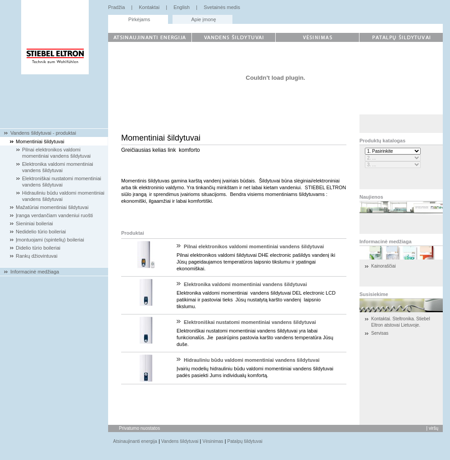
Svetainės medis (222, 7)
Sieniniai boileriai (34, 223)
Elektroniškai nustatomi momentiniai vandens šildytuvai (250, 322)
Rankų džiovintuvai (36, 256)
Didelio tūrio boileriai (38, 247)
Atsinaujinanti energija (135, 441)
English (181, 7)
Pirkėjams (139, 19)
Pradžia (116, 7)
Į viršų (432, 428)
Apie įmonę (203, 19)
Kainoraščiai (383, 266)
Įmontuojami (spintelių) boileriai (50, 239)
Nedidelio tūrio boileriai (41, 231)
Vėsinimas (212, 441)
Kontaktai (149, 7)
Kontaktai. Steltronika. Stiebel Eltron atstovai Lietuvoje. (400, 322)
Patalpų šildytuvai (245, 441)
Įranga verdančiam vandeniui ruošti (54, 215)
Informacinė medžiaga (34, 271)
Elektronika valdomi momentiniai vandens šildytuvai (245, 284)
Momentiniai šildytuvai (40, 141)
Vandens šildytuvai (180, 441)
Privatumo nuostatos (139, 428)
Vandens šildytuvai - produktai (43, 133)
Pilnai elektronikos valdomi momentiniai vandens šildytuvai (254, 246)
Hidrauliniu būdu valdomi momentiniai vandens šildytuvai (251, 360)
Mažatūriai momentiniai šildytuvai (52, 207)
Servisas (379, 333)
